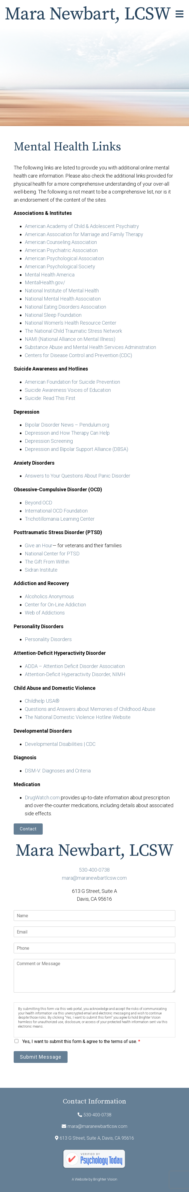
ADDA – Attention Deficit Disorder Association (75, 666)
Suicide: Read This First (50, 398)
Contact (28, 829)
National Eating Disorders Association (65, 307)
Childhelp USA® (42, 701)
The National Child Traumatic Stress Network (73, 331)
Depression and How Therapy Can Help (67, 433)
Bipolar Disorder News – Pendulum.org (67, 425)
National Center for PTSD (53, 554)
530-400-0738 (94, 870)
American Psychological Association (64, 258)
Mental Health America (50, 275)
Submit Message (40, 1057)
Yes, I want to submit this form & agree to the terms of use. (81, 1041)
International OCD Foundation (56, 511)
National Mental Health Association (63, 299)
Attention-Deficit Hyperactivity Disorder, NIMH (75, 674)
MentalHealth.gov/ (45, 282)
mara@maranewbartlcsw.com (94, 878)
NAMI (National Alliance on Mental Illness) (70, 339)
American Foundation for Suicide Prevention (72, 382)
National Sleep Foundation (53, 315)
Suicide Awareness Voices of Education (68, 390)
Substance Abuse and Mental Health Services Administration (90, 347)
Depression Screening (49, 441)
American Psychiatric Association (61, 250)
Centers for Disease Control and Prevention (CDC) (78, 355)
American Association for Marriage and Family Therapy (84, 234)
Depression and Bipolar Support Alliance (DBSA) (76, 449)
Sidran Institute (41, 570)
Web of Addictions (45, 613)
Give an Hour (38, 545)
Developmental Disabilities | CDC (60, 744)
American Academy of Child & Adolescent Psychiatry (82, 226)
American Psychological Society (60, 266)
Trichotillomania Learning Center (60, 519)
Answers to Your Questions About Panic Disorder (78, 476)
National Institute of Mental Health (62, 291)
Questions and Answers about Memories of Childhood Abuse (90, 709)
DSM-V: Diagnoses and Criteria (58, 771)
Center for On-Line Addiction (55, 604)
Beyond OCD (38, 503)
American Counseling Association (61, 242)
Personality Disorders (48, 639)
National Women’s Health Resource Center (70, 323)
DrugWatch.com (42, 797)
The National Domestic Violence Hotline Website (78, 717)
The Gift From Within (47, 562)
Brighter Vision (105, 1179)
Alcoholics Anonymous (49, 596)
